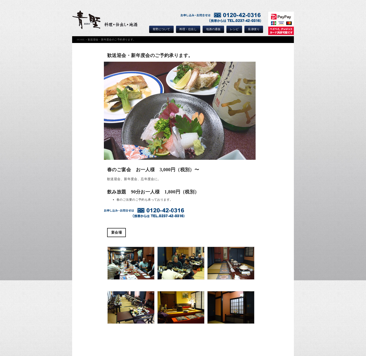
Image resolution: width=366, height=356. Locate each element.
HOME (81, 39)
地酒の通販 (213, 29)
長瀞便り (254, 29)
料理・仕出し (188, 29)
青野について (161, 29)
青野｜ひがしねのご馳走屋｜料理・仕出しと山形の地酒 (104, 20)
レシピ (234, 29)
